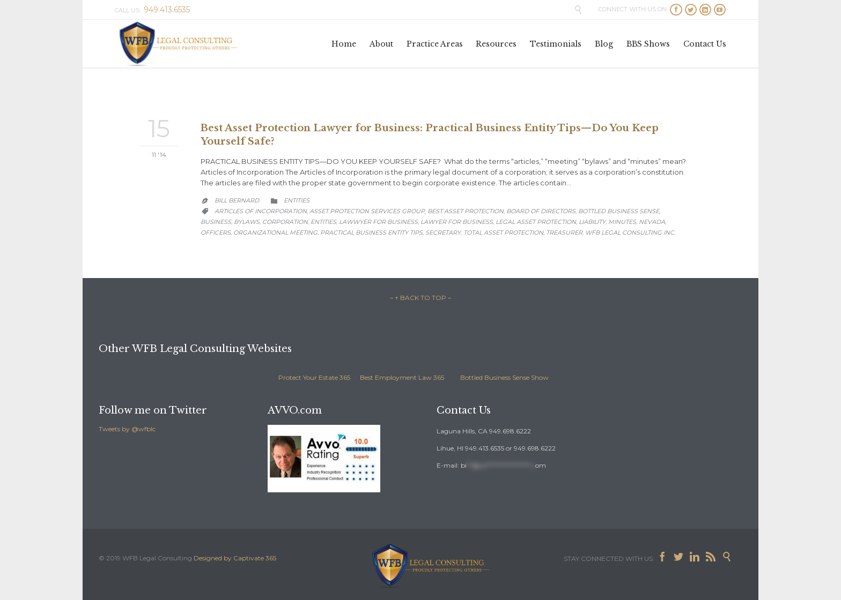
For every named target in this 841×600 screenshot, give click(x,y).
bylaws (247, 222)
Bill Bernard (237, 200)
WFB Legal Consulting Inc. (630, 232)
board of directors (541, 211)
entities (323, 222)
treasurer (564, 232)
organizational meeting (275, 232)
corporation (285, 222)
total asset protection (503, 232)
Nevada (652, 222)
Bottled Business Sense (618, 211)
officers (216, 232)
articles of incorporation (261, 211)
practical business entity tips (371, 232)
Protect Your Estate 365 (314, 377)
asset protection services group (367, 211)
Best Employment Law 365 (402, 377)
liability (592, 222)
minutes (622, 222)
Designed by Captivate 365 (235, 558)
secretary (443, 232)
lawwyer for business (378, 222)
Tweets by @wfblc (127, 429)
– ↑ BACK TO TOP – (420, 298)
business (216, 222)
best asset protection (465, 211)
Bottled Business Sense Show (504, 377)
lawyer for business (456, 222)
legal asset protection (536, 222)
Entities (296, 200)
